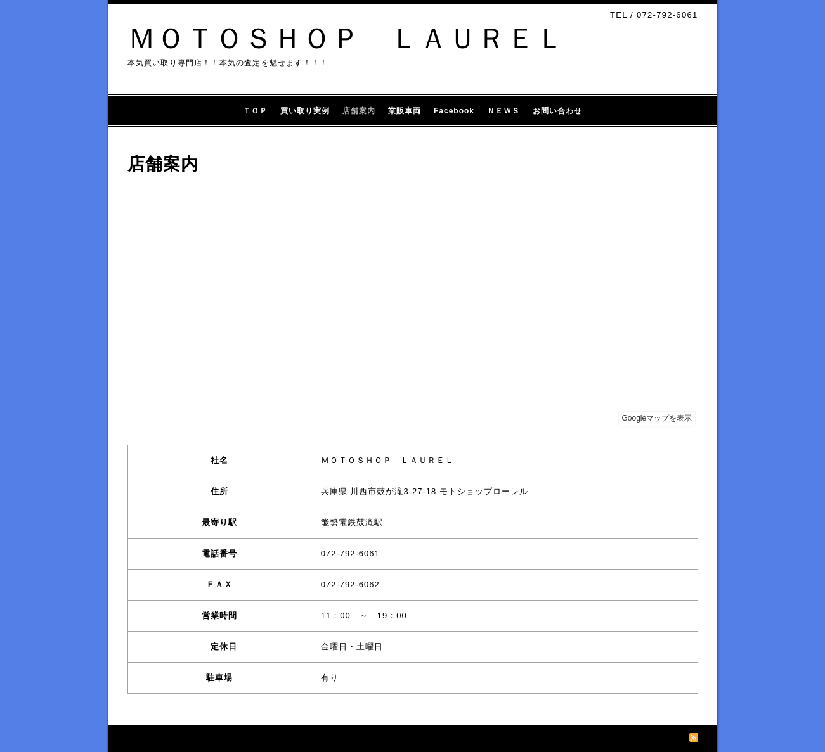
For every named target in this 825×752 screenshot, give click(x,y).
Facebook (454, 110)
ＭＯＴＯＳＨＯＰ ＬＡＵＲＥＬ (346, 38)
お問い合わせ (557, 110)
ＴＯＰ (255, 110)
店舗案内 (358, 110)
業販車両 (404, 110)
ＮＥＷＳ (503, 110)
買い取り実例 (305, 110)
